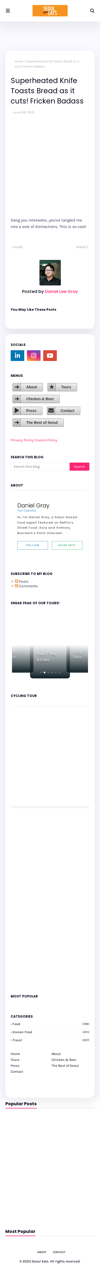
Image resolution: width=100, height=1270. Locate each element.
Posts (21, 581)
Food (51, 1024)
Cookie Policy (46, 440)
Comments (26, 586)
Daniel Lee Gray (61, 291)
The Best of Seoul (42, 422)
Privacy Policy (22, 440)
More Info (67, 545)
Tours (66, 387)
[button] (41, 672)
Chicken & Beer (40, 399)
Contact (67, 411)
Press (31, 411)
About (31, 387)
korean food (51, 1032)
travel (51, 1040)
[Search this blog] (40, 467)
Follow (32, 545)
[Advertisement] (27, 900)
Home (19, 61)
